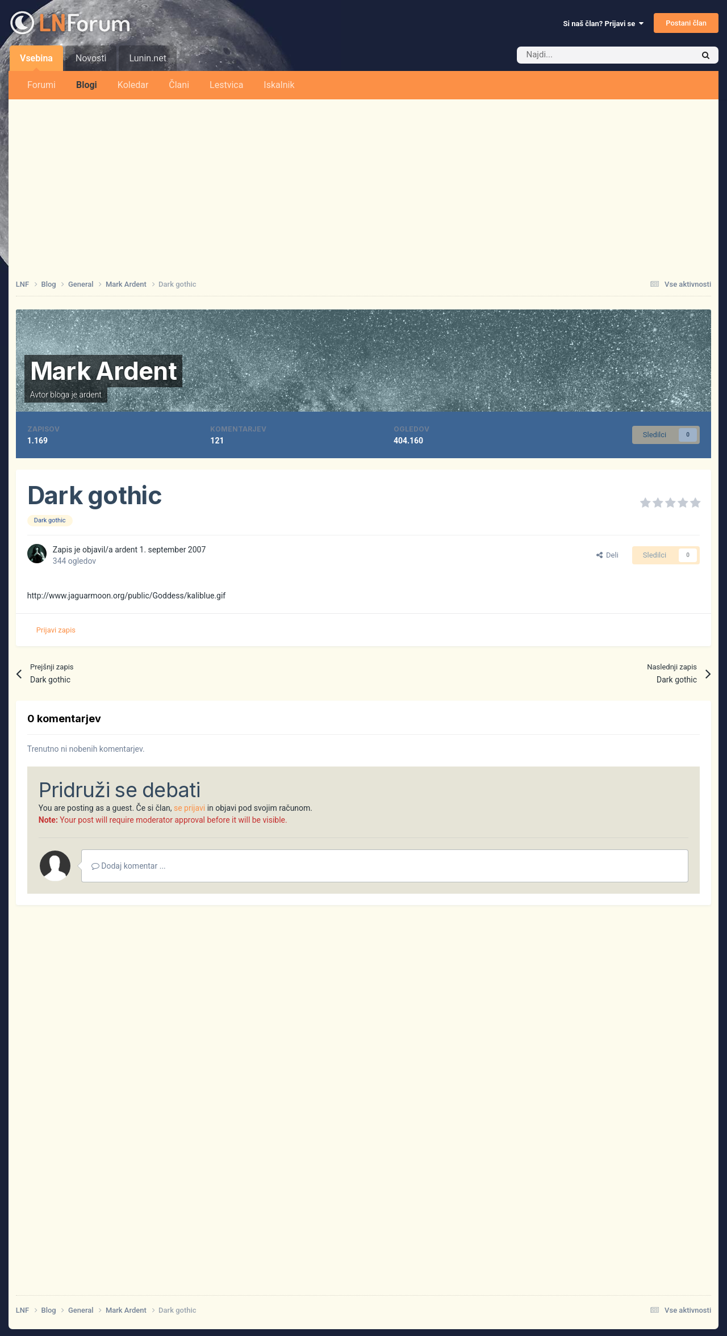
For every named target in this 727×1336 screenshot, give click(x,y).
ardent (91, 394)
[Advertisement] (363, 184)
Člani (179, 84)
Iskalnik (279, 84)
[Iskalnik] (581, 55)
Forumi (41, 84)
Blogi (86, 84)
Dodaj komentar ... (128, 865)
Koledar (133, 84)
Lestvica (226, 84)
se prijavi (189, 808)
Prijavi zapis (56, 630)
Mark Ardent (103, 371)
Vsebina (36, 62)
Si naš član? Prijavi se (603, 23)
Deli (607, 555)
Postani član (686, 23)
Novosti (91, 58)
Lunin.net (147, 58)
